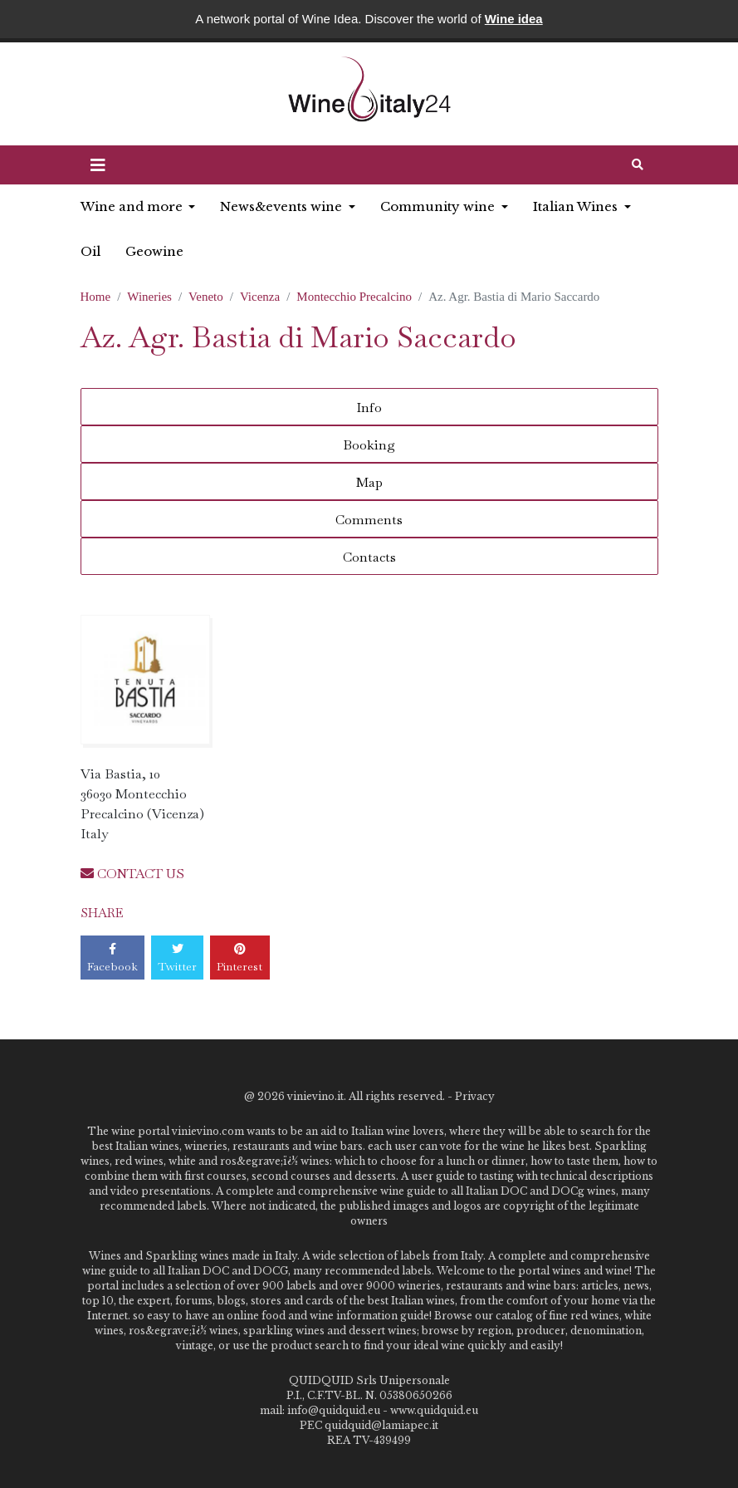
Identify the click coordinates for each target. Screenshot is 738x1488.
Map (369, 482)
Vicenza (260, 296)
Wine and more (133, 206)
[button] (98, 165)
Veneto (205, 296)
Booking (369, 445)
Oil (90, 251)
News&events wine (282, 206)
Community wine (439, 206)
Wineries (149, 296)
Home (96, 296)
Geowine (154, 251)
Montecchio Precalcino (354, 296)
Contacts (369, 557)
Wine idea (514, 19)
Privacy (475, 1096)
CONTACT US (132, 873)
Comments (369, 519)
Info (369, 407)
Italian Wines (577, 206)
